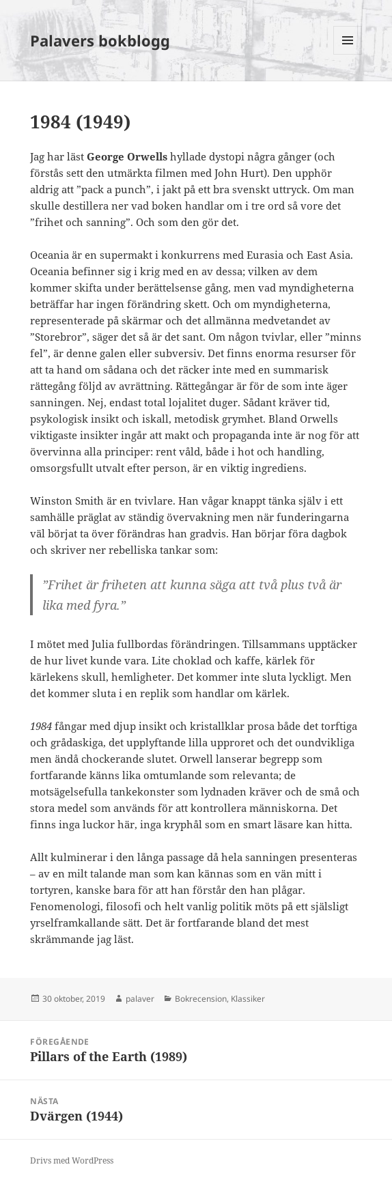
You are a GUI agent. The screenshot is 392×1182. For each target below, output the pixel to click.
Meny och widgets (348, 54)
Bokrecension (201, 998)
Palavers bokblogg (100, 40)
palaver (140, 998)
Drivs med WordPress (71, 1160)
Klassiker (248, 998)
